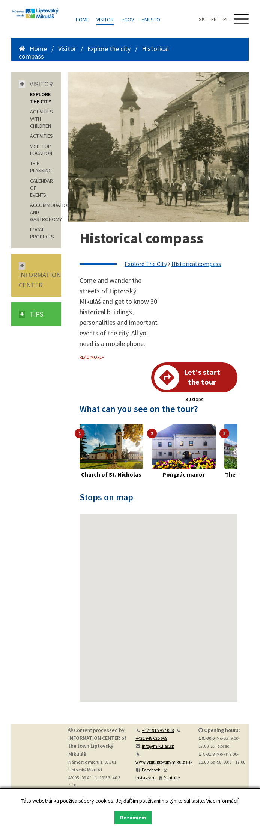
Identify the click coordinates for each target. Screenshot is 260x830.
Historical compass (196, 263)
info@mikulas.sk (158, 746)
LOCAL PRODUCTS (42, 233)
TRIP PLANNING (41, 167)
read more (92, 357)
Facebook (151, 770)
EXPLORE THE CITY (40, 98)
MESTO (150, 19)
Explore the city (109, 48)
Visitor (105, 19)
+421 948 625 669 (151, 738)
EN (214, 19)
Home (82, 19)
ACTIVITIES (41, 136)
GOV (127, 19)
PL (225, 19)
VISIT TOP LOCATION (41, 150)
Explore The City (146, 263)
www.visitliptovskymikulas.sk (163, 762)
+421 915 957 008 (158, 730)
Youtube (172, 777)
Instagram (145, 777)
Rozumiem (133, 817)
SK (202, 19)
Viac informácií (222, 800)
